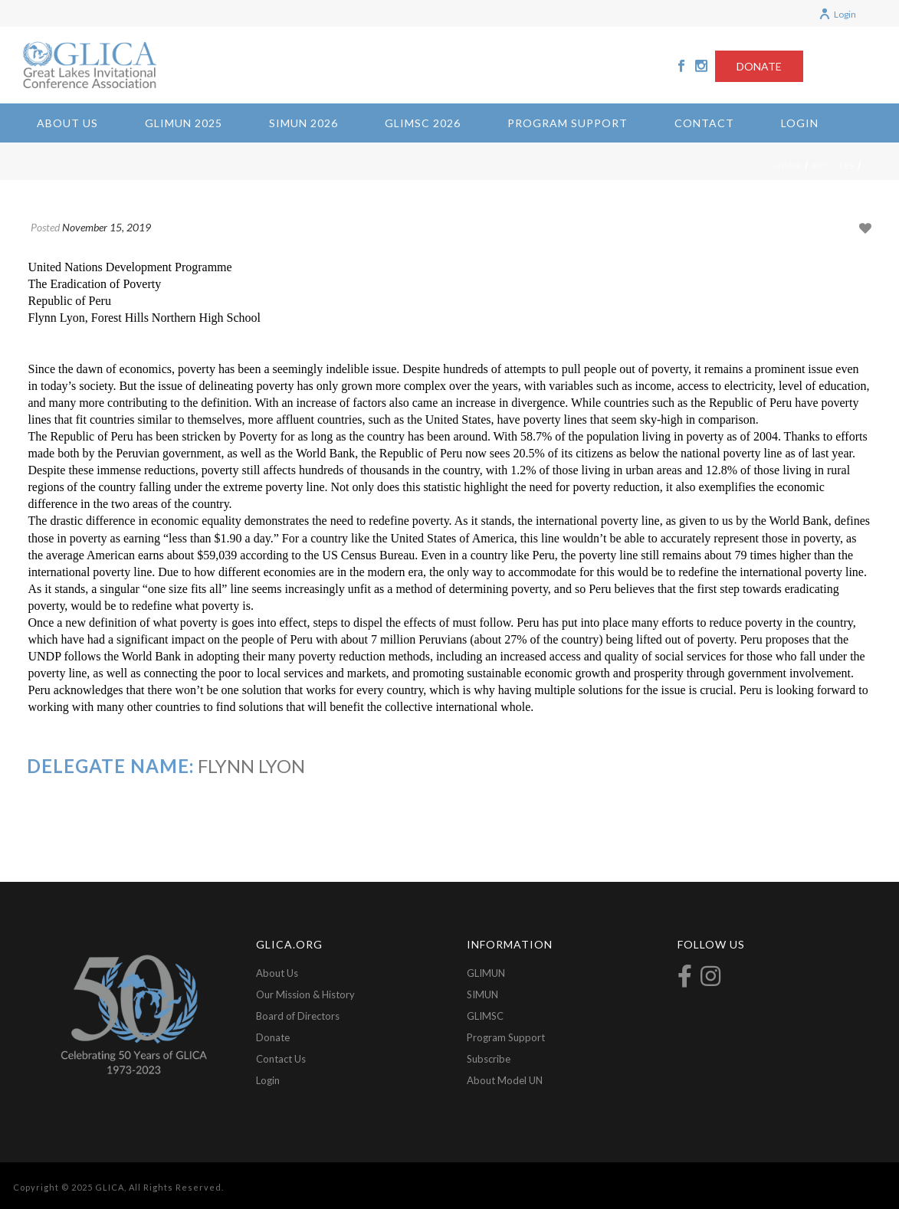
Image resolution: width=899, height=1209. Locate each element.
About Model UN (505, 1080)
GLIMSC (485, 1016)
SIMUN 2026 (303, 122)
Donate (273, 1037)
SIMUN (482, 994)
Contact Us (281, 1059)
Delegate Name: (110, 766)
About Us (67, 122)
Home (788, 165)
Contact (704, 122)
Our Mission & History (305, 994)
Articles (833, 165)
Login (837, 14)
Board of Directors (298, 1016)
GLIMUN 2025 (183, 122)
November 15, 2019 (106, 227)
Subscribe (488, 1059)
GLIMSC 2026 (423, 122)
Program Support (567, 122)
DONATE (759, 66)
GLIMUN (486, 973)
